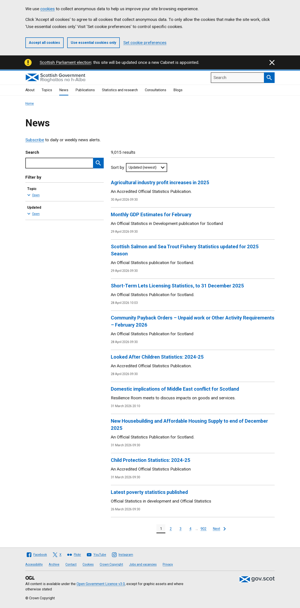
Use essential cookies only (93, 42)
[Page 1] (160, 528)
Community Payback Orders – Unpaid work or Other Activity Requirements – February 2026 (192, 321)
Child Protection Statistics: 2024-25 (150, 460)
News (63, 90)
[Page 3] (180, 528)
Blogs (177, 90)
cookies (47, 8)
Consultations (155, 90)
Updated (63, 210)
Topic (63, 192)
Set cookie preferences (144, 42)
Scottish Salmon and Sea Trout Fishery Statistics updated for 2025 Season (185, 250)
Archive (54, 564)
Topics (47, 90)
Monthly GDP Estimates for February (151, 214)
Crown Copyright (111, 564)
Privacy (168, 564)
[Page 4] (190, 528)
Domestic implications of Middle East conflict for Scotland (175, 389)
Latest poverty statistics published (149, 492)
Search (32, 152)
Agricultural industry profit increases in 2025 (160, 182)
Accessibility (34, 564)
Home (29, 103)
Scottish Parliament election (65, 62)
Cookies (88, 564)
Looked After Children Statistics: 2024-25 (157, 357)
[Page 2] (170, 528)
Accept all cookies (44, 42)
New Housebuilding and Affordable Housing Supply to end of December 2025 (189, 424)
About (29, 90)
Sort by (117, 167)
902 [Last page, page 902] (204, 529)
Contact (71, 564)
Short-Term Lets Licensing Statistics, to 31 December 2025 (177, 286)
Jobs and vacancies (143, 564)
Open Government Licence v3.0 (101, 584)
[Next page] (219, 528)
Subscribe (34, 139)
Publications (85, 90)
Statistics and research (120, 90)
